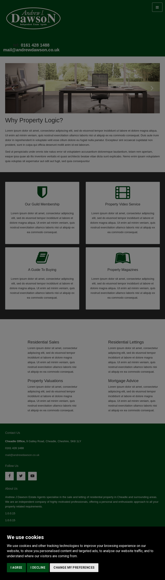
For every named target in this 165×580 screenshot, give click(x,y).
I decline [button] (38, 567)
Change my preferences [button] (74, 567)
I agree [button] (16, 567)
